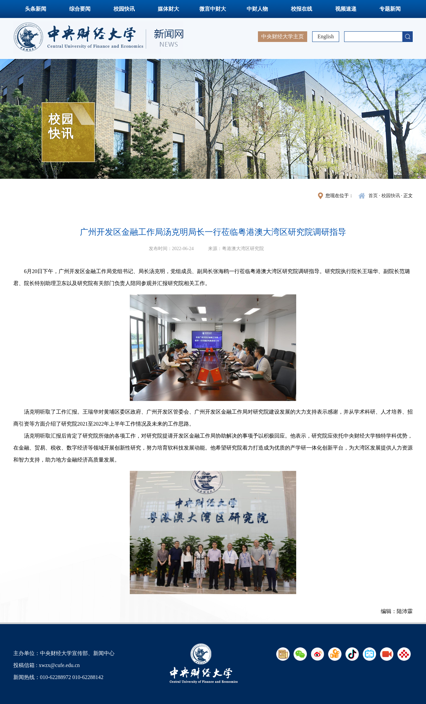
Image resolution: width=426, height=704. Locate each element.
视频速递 (345, 9)
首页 (373, 195)
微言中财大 (212, 9)
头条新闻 (35, 9)
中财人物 (257, 9)
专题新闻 (390, 9)
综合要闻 (80, 9)
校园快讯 (124, 9)
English (326, 36)
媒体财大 (168, 9)
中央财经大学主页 (282, 36)
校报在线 (301, 9)
